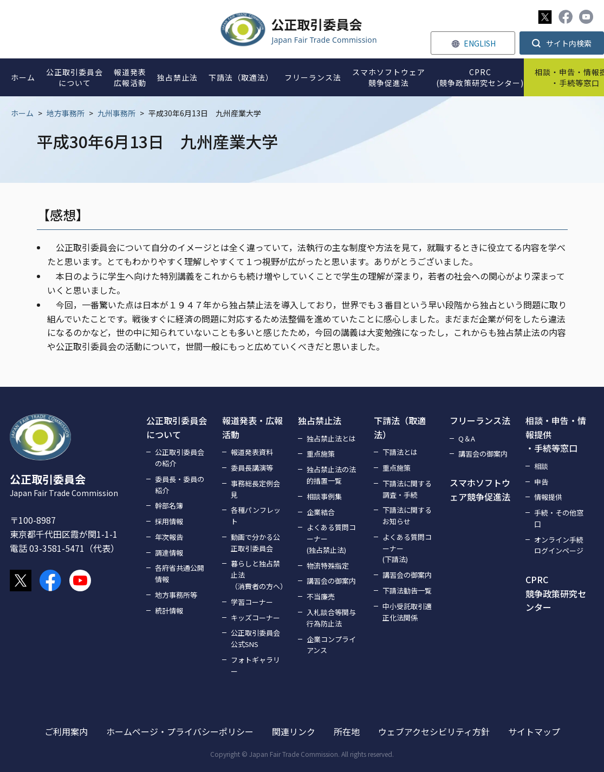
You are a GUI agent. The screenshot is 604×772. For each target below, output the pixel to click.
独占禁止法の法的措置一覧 (331, 475)
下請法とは (400, 452)
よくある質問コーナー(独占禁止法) (331, 538)
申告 (541, 482)
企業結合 (321, 512)
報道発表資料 (252, 452)
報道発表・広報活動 (252, 427)
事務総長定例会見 (255, 489)
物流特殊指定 (328, 565)
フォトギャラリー (255, 665)
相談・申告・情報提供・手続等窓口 (555, 434)
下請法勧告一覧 (407, 590)
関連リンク (293, 731)
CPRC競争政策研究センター (555, 593)
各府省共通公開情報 (179, 573)
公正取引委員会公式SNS (255, 638)
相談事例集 (324, 496)
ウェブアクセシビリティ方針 (434, 731)
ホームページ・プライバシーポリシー (180, 731)
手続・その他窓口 (558, 518)
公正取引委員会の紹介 (179, 458)
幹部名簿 (169, 505)
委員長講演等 (252, 468)
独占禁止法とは (331, 438)
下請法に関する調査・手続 (407, 489)
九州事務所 (116, 113)
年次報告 (169, 537)
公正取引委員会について (176, 427)
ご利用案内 (66, 731)
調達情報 (169, 552)
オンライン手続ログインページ (558, 545)
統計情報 (169, 610)
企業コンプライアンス (331, 645)
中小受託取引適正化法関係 (407, 612)
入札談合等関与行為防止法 (331, 618)
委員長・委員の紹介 (179, 485)
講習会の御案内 (331, 581)
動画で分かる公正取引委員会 (255, 542)
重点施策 (321, 453)
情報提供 (548, 497)
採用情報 (169, 521)
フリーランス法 (480, 420)
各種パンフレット (256, 515)
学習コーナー (252, 602)
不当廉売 (321, 596)
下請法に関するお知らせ (407, 515)
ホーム (22, 113)
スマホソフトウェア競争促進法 (480, 489)
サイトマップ (534, 731)
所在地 (347, 731)
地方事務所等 (176, 595)
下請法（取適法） (400, 427)
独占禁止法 (319, 420)
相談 (541, 466)
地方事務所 (66, 113)
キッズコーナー (255, 617)
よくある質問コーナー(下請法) (407, 548)
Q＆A (466, 438)
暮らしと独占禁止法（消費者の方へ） (258, 574)
